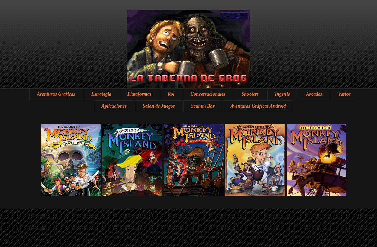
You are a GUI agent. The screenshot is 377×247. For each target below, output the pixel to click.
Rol (171, 94)
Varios (344, 94)
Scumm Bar (203, 106)
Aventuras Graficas (56, 94)
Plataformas (139, 94)
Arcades (314, 94)
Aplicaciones (114, 106)
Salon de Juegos (159, 106)
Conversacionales (208, 94)
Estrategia (101, 94)
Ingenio (282, 94)
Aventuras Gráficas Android (258, 106)
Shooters (250, 94)
